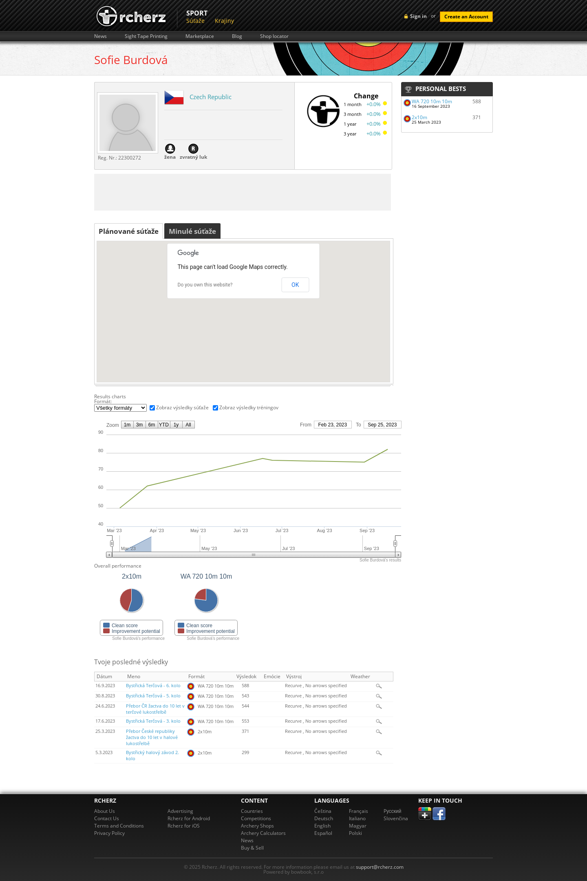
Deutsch (323, 818)
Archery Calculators (263, 833)
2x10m (419, 117)
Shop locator (274, 36)
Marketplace (199, 36)
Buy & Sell (252, 847)
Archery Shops (257, 825)
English (322, 825)
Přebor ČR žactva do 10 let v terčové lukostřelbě (155, 709)
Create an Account (466, 16)
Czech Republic (211, 97)
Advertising (180, 811)
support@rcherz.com (380, 866)
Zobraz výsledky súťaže (182, 407)
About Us (104, 811)
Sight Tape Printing (146, 36)
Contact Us (106, 818)
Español (323, 833)
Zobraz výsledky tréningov (248, 407)
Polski (355, 833)
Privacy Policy (109, 833)
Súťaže (195, 20)
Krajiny (224, 20)
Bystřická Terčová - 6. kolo (153, 685)
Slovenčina (396, 818)
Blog (237, 36)
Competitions (256, 818)
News (100, 36)
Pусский (393, 811)
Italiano (357, 818)
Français (358, 811)
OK (295, 285)
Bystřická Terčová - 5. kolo (153, 696)
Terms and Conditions (119, 825)
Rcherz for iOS (184, 825)
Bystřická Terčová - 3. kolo (153, 721)
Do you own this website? (205, 285)
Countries (252, 811)
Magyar (357, 825)
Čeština (322, 811)
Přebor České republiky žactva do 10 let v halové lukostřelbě (152, 737)
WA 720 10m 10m (432, 101)
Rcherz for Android (189, 818)
